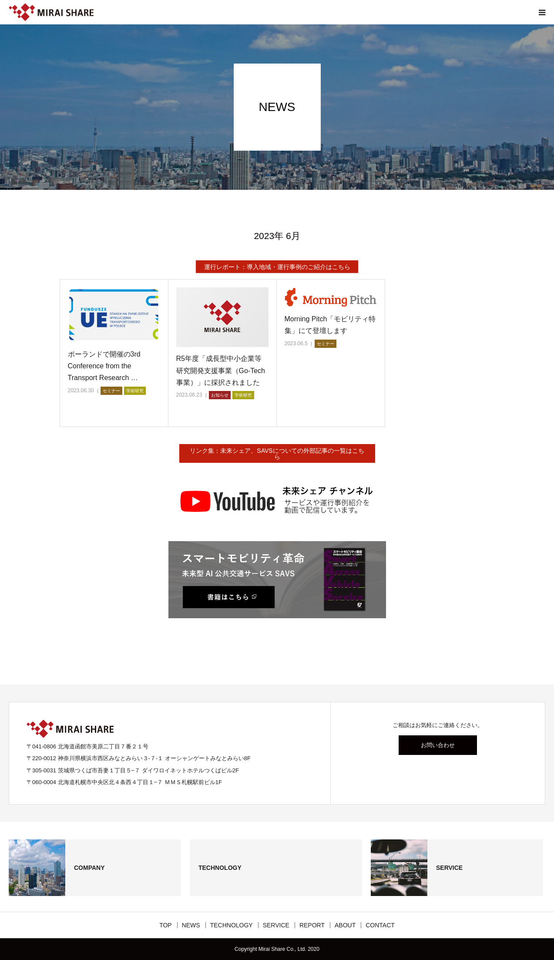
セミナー (111, 390)
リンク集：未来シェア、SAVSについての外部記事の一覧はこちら (277, 453)
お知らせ (219, 395)
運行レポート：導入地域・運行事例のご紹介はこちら (277, 266)
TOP (165, 925)
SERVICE (276, 925)
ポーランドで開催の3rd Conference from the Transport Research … (104, 365)
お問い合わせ (438, 745)
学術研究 (135, 390)
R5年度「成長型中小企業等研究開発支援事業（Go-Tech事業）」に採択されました (220, 370)
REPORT (312, 925)
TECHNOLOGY (231, 925)
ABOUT (345, 925)
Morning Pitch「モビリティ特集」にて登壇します (330, 324)
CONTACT (380, 925)
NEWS (191, 925)
